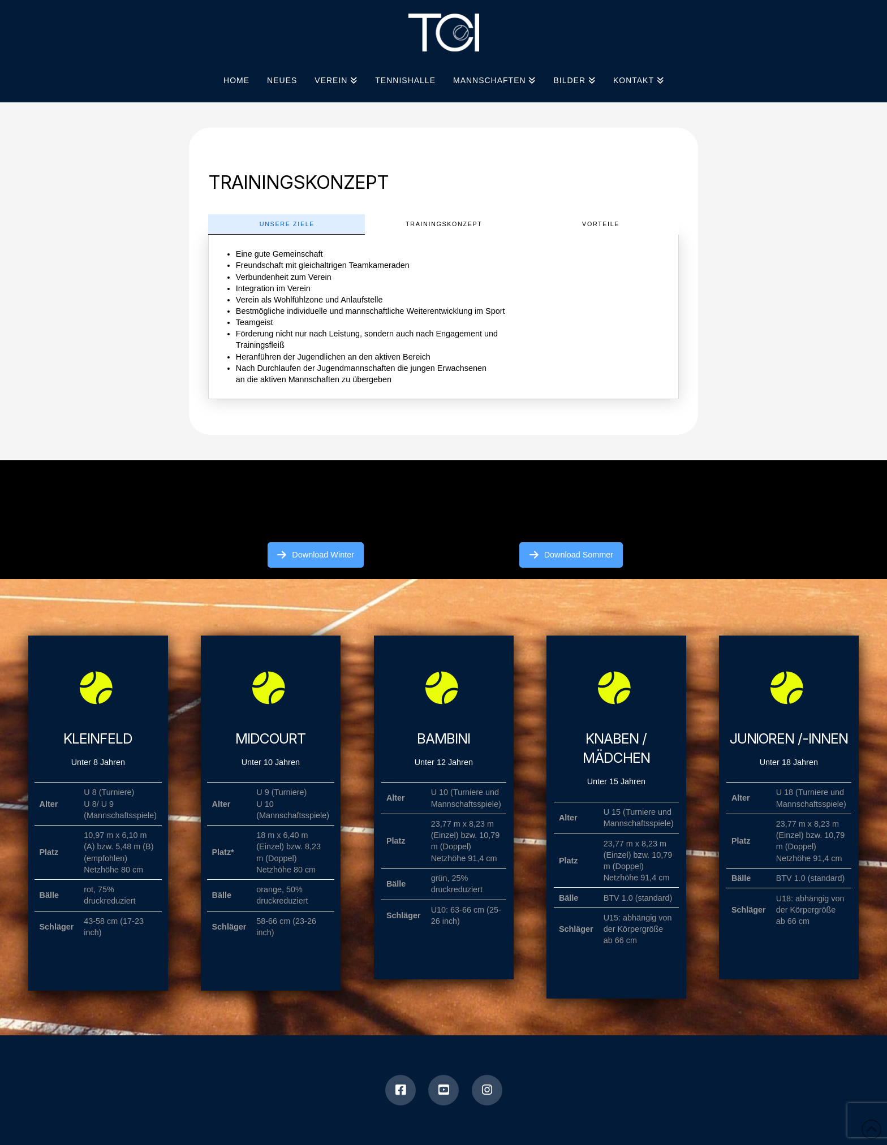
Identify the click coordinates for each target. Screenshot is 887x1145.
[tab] (286, 224)
